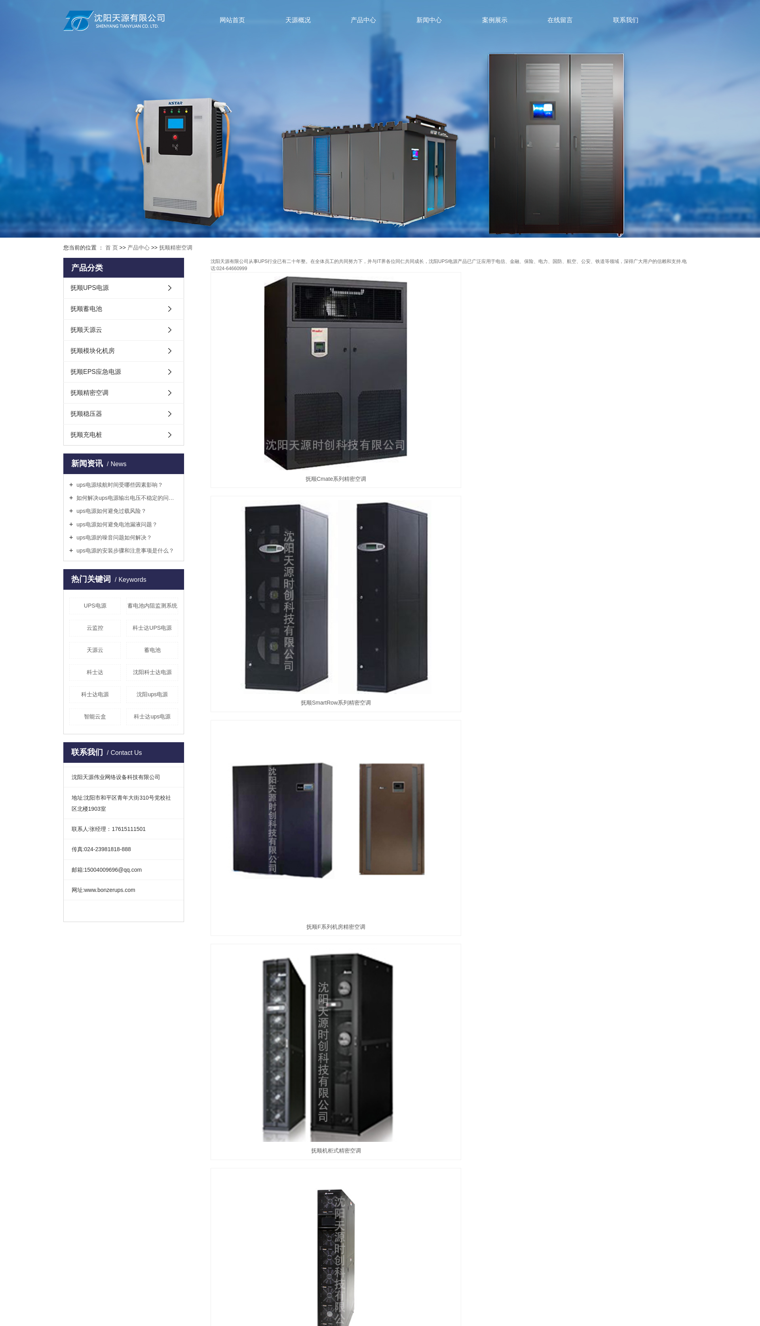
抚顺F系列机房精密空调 (620, 400)
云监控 (95, 628)
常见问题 (273, 1051)
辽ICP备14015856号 (323, 1194)
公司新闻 (273, 1015)
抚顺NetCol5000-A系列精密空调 (620, 545)
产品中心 (363, 20)
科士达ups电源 (152, 716)
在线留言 (560, 20)
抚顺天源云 (86, 329)
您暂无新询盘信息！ (422, 1203)
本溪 (431, 1213)
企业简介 (215, 1015)
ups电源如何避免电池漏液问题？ (116, 524)
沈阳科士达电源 (152, 672)
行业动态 (273, 1033)
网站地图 (350, 1203)
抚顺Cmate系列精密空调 (286, 400)
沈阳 (350, 1213)
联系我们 (625, 20)
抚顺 (457, 1213)
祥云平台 (395, 1194)
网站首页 (232, 20)
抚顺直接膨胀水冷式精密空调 (454, 835)
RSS (371, 1203)
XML (387, 1203)
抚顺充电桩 (86, 434)
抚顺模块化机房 (92, 350)
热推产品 (296, 1213)
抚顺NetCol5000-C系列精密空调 (453, 545)
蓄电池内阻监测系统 (152, 605)
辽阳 (444, 1213)
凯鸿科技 (450, 1194)
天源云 (95, 650)
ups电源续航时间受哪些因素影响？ (119, 485)
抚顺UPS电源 (89, 287)
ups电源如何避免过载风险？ (110, 511)
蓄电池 (152, 650)
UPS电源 (95, 605)
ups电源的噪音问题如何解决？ (113, 537)
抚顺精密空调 (175, 247)
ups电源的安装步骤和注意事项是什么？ (124, 550)
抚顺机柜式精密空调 (287, 545)
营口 (394, 1213)
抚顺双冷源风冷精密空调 (286, 835)
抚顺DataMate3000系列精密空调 (453, 690)
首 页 (111, 247)
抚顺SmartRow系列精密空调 (453, 400)
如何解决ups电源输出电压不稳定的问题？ (126, 498)
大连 (469, 1213)
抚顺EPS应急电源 (95, 371)
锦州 (381, 1213)
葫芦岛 (366, 1213)
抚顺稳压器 (86, 413)
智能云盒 (95, 716)
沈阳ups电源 (152, 694)
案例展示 (494, 20)
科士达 (95, 672)
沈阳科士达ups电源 (434, 1184)
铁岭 (419, 1213)
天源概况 (298, 20)
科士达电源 (95, 694)
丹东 (406, 1213)
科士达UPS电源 (152, 628)
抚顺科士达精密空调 (287, 690)
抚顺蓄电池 (86, 308)
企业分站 (324, 1203)
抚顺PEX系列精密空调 (620, 690)
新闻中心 (429, 20)
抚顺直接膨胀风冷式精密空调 (620, 835)
